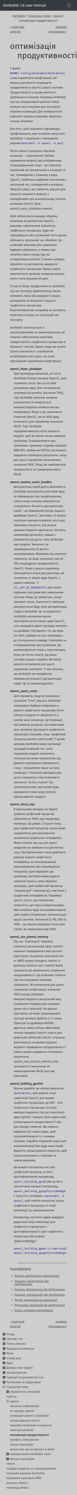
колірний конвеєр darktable (25, 1473)
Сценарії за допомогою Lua (25, 1377)
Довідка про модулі (19, 1367)
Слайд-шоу (13, 1358)
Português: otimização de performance (39, 1305)
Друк (9, 1363)
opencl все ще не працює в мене (32, 1449)
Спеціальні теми (39, 16)
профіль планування (24, 1439)
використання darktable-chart (30, 1454)
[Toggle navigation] (69, 5)
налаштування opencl (25, 1420)
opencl (57, 16)
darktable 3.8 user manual (24, 5)
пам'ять (11, 1396)
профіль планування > (57, 29)
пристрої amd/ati (22, 1430)
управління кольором (25, 1391)
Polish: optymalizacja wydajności (35, 1300)
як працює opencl (22, 1411)
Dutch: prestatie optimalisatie (33, 1310)
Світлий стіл (14, 1339)
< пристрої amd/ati (17, 29)
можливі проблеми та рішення (31, 1425)
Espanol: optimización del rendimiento (39, 1295)
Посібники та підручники (23, 1382)
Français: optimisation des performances (31, 1282)
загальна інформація (24, 1406)
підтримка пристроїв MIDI (24, 1478)
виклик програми (22, 1459)
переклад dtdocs (17, 1487)
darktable (18, 16)
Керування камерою (20, 1348)
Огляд (10, 1334)
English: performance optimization (37, 1276)
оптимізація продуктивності (29, 1435)
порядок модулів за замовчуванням (31, 1468)
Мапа (9, 1353)
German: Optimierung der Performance (39, 1289)
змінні (10, 1463)
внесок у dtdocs (17, 1483)
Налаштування (16, 1372)
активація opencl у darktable (29, 1415)
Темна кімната (16, 1343)
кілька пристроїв (21, 1444)
